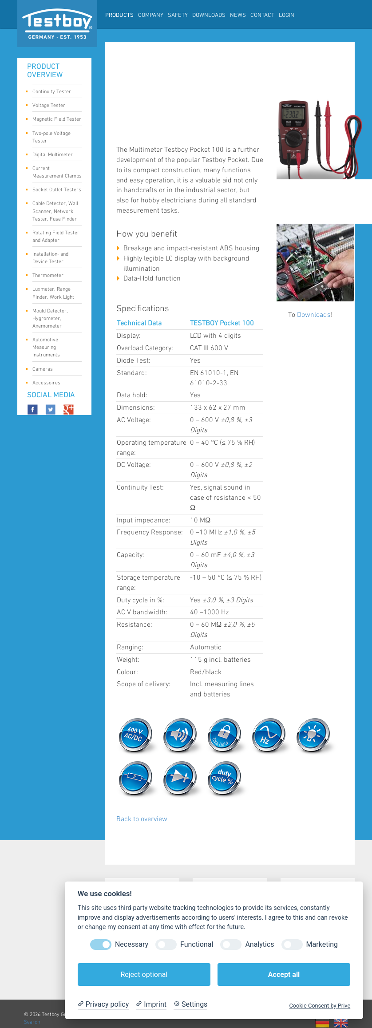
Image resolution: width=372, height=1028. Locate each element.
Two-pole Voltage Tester (53, 137)
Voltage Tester (53, 106)
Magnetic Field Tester (56, 120)
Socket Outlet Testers (56, 190)
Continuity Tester (53, 92)
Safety (178, 15)
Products (119, 15)
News (238, 15)
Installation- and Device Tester (53, 258)
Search (32, 1022)
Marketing (322, 944)
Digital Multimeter (53, 155)
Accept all (284, 974)
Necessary (131, 944)
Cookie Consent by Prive (319, 1005)
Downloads (209, 15)
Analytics (259, 944)
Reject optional (143, 974)
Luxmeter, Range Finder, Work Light (53, 293)
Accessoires (53, 383)
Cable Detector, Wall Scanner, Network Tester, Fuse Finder (55, 211)
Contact (262, 15)
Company (150, 15)
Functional (196, 944)
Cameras (53, 370)
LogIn (286, 15)
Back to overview (141, 819)
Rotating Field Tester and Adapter (55, 236)
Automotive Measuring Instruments (53, 347)
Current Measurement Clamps (57, 172)
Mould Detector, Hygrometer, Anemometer (53, 318)
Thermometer (53, 276)
